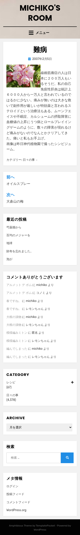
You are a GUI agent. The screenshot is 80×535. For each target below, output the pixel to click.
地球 (9, 243)
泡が (9, 259)
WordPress (40, 529)
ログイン (12, 486)
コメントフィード (18, 502)
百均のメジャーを (18, 235)
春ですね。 (13, 301)
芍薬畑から (13, 227)
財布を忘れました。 (19, 251)
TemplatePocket (45, 525)
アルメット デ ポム (19, 285)
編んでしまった (16, 349)
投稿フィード (15, 494)
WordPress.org (16, 510)
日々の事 (29, 160)
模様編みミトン (16, 333)
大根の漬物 (13, 317)
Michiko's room (40, 13)
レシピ (40, 382)
